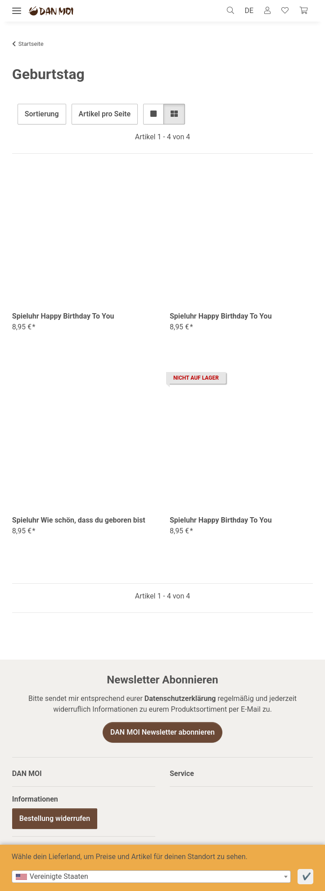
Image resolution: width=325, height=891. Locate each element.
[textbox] (151, 876)
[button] (233, 11)
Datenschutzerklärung (180, 698)
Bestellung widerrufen (54, 818)
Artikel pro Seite (105, 114)
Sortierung (42, 114)
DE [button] (249, 10)
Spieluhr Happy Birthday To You (63, 316)
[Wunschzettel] (285, 11)
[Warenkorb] (303, 11)
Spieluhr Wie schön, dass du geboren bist (78, 520)
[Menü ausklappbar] (16, 11)
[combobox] (151, 876)
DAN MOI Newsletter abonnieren (162, 732)
